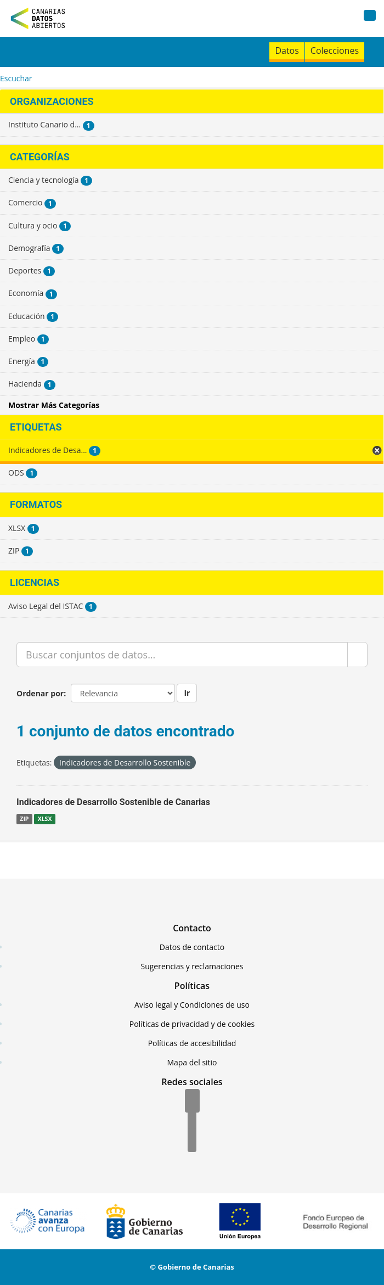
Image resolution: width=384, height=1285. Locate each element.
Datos (286, 50)
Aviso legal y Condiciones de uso (192, 1004)
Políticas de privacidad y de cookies (192, 1024)
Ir (187, 693)
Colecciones (334, 50)
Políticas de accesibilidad (192, 1043)
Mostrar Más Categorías (53, 405)
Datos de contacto (192, 947)
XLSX (45, 819)
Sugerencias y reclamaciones (192, 966)
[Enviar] (357, 654)
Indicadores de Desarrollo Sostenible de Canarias (113, 802)
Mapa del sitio (192, 1062)
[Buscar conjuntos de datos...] (182, 654)
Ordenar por (40, 693)
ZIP (24, 819)
